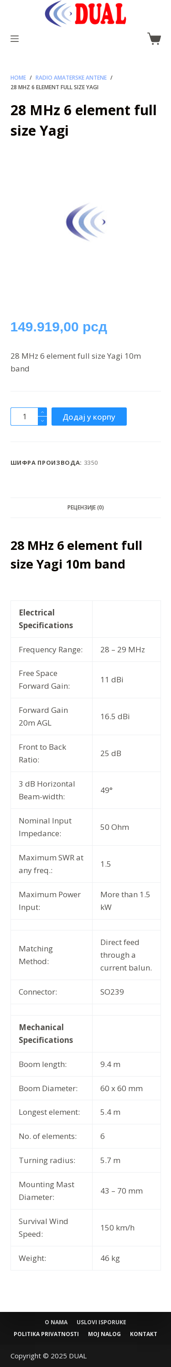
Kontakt (143, 1334)
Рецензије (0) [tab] (85, 507)
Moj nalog (104, 1334)
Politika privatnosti (46, 1334)
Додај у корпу (88, 417)
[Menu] (14, 39)
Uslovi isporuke (101, 1322)
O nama (56, 1322)
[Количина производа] (28, 416)
